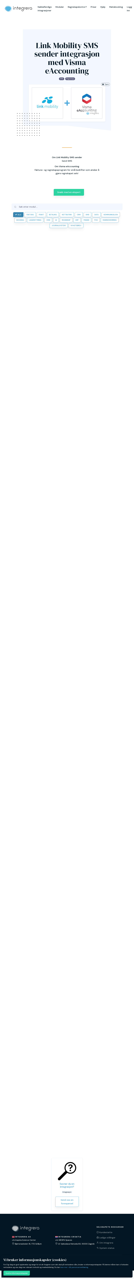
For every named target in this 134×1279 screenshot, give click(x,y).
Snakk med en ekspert (68, 192)
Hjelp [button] (102, 7)
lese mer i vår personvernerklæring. (74, 1267)
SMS (87, 215)
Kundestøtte (105, 1232)
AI (56, 220)
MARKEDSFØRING (110, 220)
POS (96, 220)
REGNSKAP (66, 220)
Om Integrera (106, 1242)
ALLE (18, 215)
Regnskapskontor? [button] (77, 7)
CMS (48, 220)
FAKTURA (30, 215)
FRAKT (41, 215)
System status (106, 1248)
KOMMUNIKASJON (111, 215)
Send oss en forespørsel (67, 1201)
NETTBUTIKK (67, 215)
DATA (96, 215)
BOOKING (20, 220)
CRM (79, 215)
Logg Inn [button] (129, 9)
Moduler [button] (60, 7)
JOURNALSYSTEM (59, 225)
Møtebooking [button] (116, 7)
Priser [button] (93, 7)
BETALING (53, 215)
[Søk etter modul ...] (69, 206)
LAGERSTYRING (35, 220)
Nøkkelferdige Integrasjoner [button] (45, 9)
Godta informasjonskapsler (17, 1273)
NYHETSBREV (76, 225)
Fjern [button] (105, 84)
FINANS (86, 220)
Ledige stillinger (107, 1237)
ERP (77, 220)
